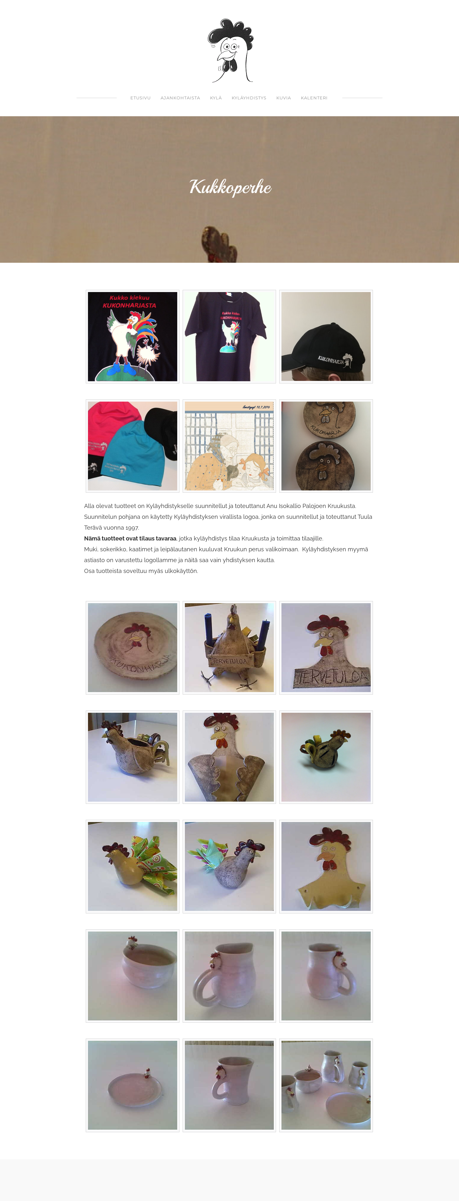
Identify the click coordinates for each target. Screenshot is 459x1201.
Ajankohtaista (180, 97)
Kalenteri (314, 97)
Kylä (216, 97)
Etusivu (140, 97)
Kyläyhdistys (249, 97)
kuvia (283, 97)
